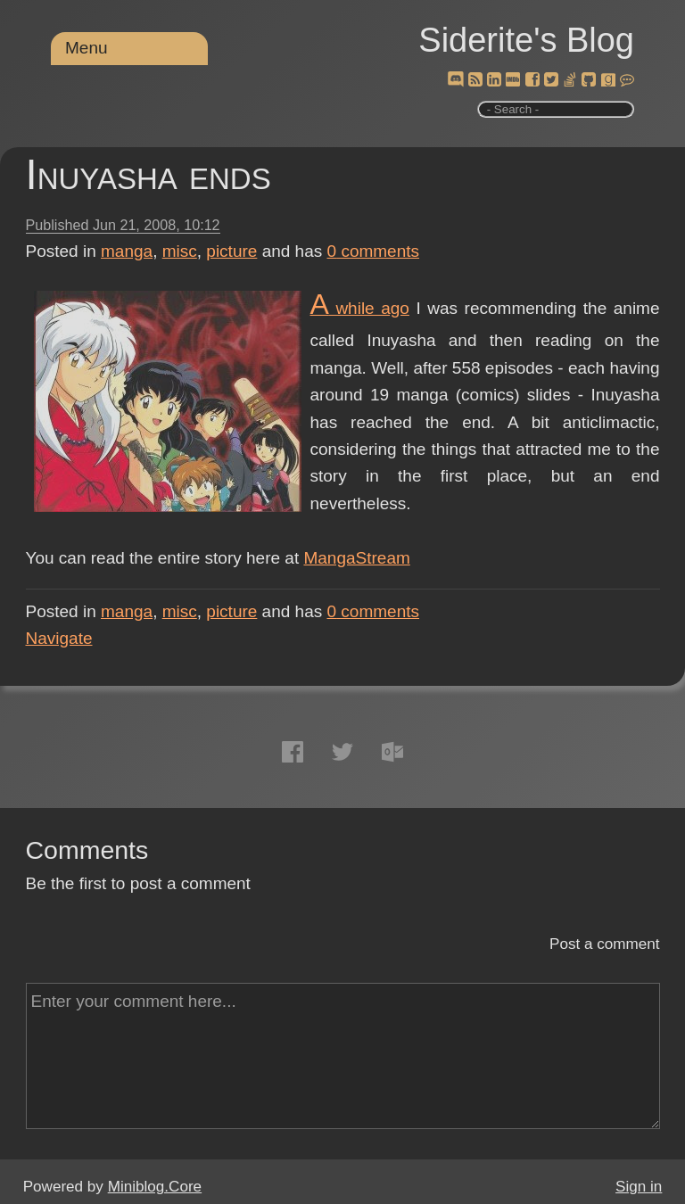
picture (231, 251)
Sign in (638, 1186)
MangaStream (356, 557)
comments (373, 251)
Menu (86, 47)
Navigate (59, 638)
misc (179, 251)
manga (127, 251)
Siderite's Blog (526, 40)
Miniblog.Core (155, 1186)
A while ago (359, 308)
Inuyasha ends (148, 174)
